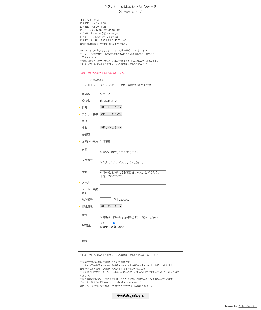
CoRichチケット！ (248, 306)
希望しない (117, 225)
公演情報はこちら (130, 11)
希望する (105, 225)
